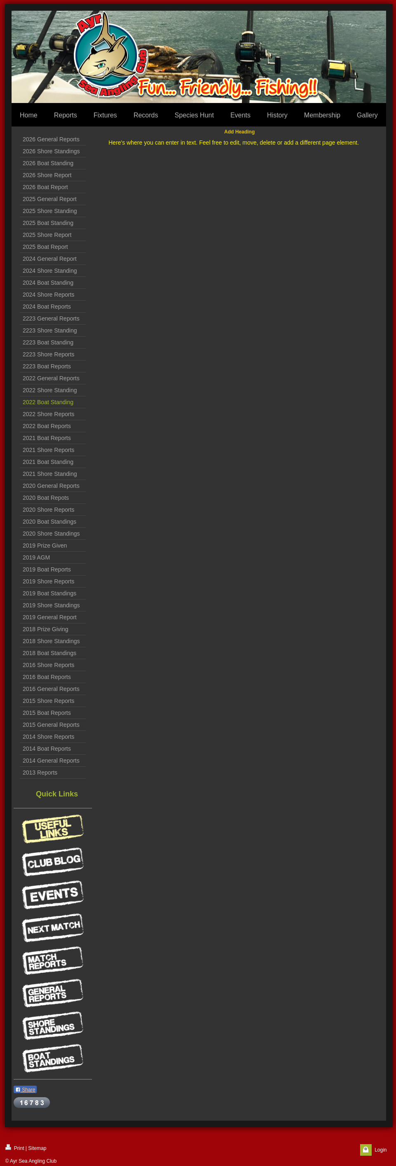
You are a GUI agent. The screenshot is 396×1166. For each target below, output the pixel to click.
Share (25, 1090)
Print (14, 1147)
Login (381, 1150)
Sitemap (37, 1148)
